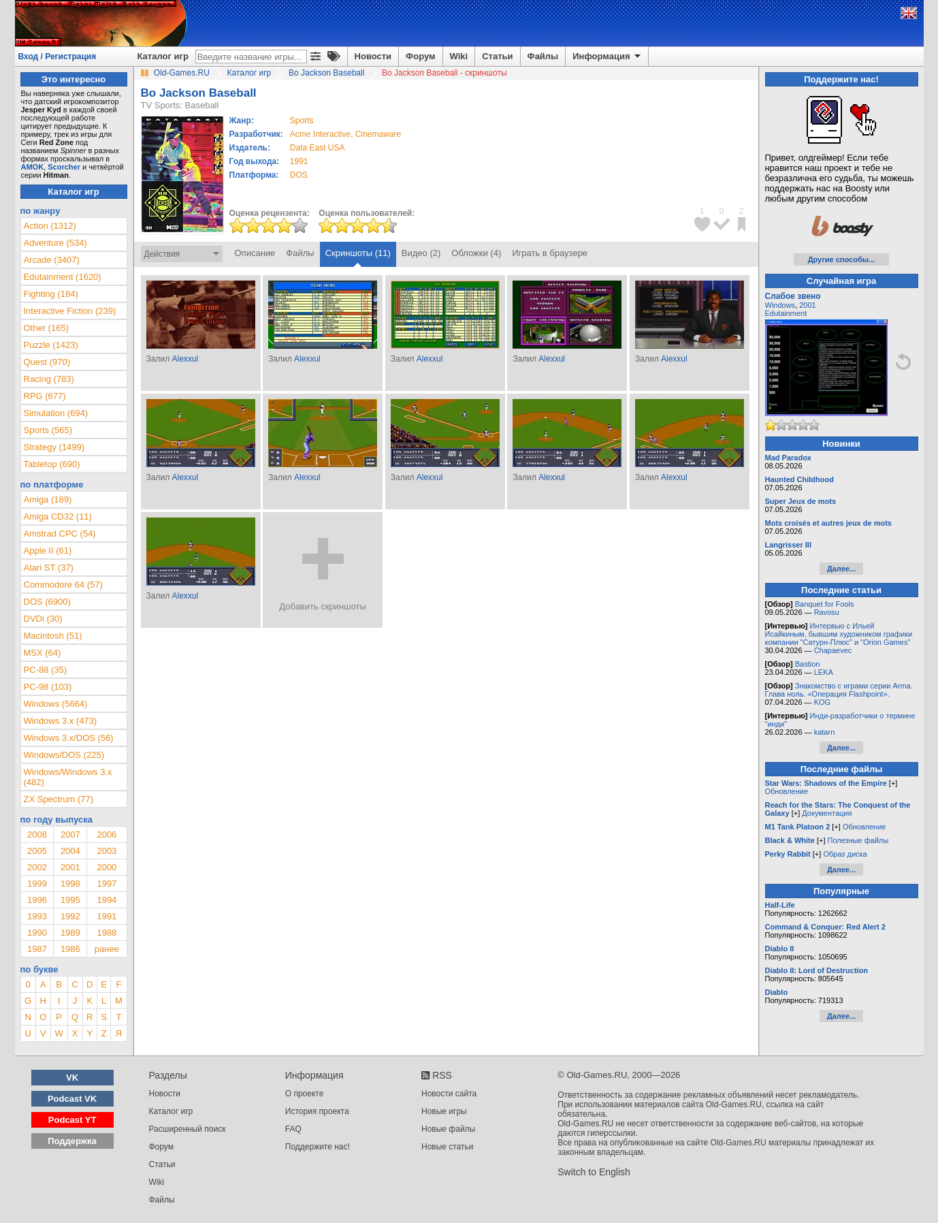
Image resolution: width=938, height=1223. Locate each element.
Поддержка (72, 1141)
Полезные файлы (858, 840)
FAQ (293, 1129)
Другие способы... (841, 259)
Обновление (787, 791)
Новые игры (444, 1111)
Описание (255, 253)
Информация (607, 56)
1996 (37, 900)
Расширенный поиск (187, 1129)
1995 (70, 900)
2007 (70, 834)
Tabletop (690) (52, 464)
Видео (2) (421, 253)
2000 (106, 867)
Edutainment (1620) (62, 277)
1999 (37, 883)
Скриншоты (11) (358, 253)
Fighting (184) (51, 294)
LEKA (823, 672)
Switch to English (593, 1171)
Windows (780, 305)
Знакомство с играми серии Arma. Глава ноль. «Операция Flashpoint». (839, 690)
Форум (420, 56)
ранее (107, 949)
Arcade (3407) (52, 260)
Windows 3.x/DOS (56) (69, 738)
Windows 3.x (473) (60, 721)
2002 (37, 867)
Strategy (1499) (54, 447)
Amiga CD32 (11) (58, 516)
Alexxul (185, 359)
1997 (106, 883)
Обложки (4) (476, 253)
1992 (70, 916)
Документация (827, 813)
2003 (106, 851)
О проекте (304, 1093)
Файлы (543, 56)
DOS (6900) (47, 602)
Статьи (497, 56)
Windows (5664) (56, 704)
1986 (70, 949)
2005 (37, 851)
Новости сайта (448, 1093)
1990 (37, 932)
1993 (37, 916)
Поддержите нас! (317, 1146)
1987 (37, 949)
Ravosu (826, 612)
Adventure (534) (55, 243)
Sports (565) (48, 430)
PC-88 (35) (45, 670)
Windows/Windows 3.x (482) (68, 777)
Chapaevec (833, 650)
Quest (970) (47, 362)
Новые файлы (448, 1129)
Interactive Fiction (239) (70, 311)
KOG (822, 702)
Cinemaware (378, 134)
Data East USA (317, 148)
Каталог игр (163, 56)
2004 (70, 851)
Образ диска (845, 854)
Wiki (459, 56)
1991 (299, 161)
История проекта (317, 1111)
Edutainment (786, 313)
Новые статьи (447, 1146)
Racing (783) (49, 379)
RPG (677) (45, 396)
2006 (106, 834)
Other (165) (46, 328)
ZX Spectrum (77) (59, 799)
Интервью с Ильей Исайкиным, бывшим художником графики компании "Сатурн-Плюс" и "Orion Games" (839, 634)
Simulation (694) (56, 413)
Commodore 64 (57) (63, 584)
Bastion (807, 664)
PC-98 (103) (48, 687)
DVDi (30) (43, 619)
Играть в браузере (549, 253)
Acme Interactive (320, 134)
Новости (373, 56)
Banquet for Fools (824, 604)
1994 (106, 900)
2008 (37, 834)
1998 (70, 883)
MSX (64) (42, 653)
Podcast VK (72, 1099)
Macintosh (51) (53, 636)
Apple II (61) (48, 550)
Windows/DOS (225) (64, 755)
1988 (106, 932)
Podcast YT (72, 1120)
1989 (70, 932)
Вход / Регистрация (57, 56)
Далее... (841, 569)
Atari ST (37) (49, 567)
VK (72, 1078)
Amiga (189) (48, 499)
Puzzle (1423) (51, 345)
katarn (824, 732)
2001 (70, 867)
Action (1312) (50, 226)
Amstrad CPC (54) (60, 533)
